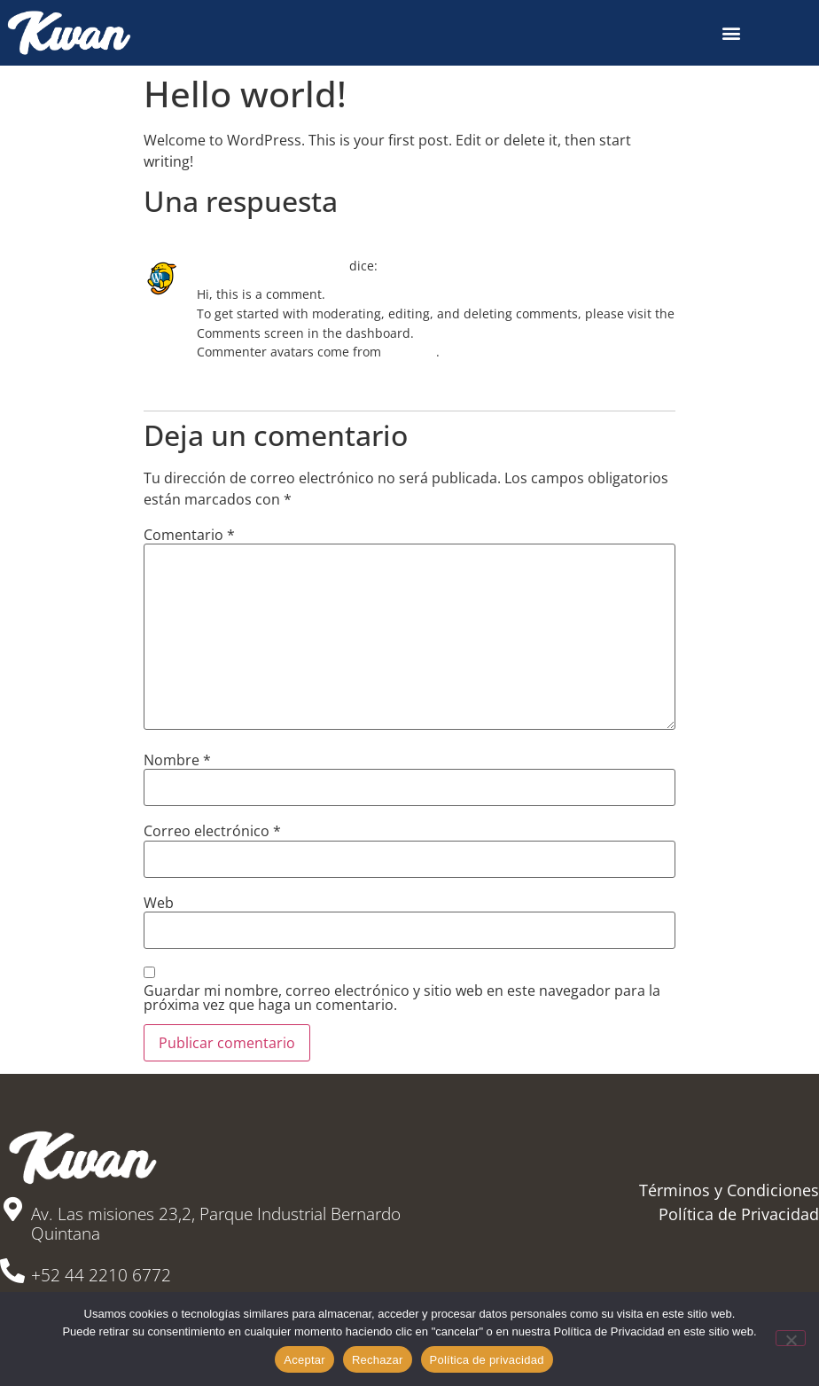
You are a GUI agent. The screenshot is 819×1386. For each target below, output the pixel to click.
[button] (731, 32)
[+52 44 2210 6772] (12, 1270)
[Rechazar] (791, 1338)
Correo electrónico (212, 831)
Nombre (177, 760)
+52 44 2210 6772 (101, 1275)
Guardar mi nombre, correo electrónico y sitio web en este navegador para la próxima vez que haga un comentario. (402, 997)
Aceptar (304, 1359)
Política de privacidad (487, 1359)
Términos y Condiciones (729, 1190)
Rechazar (377, 1359)
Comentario (189, 535)
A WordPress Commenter (271, 265)
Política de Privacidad (739, 1214)
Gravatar (410, 351)
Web (159, 903)
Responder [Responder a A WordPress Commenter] (222, 379)
